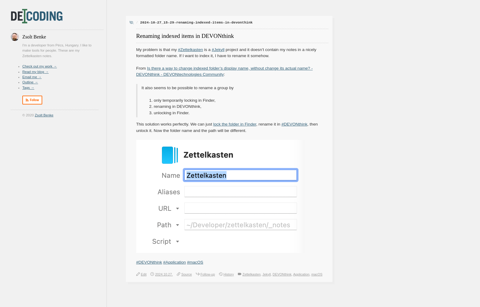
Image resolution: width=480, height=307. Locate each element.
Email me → (32, 77)
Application (301, 274)
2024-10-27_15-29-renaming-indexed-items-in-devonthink (196, 22)
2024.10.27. (164, 274)
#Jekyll (218, 49)
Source (186, 274)
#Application (174, 262)
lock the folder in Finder (235, 124)
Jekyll (266, 274)
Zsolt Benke (44, 115)
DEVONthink (282, 274)
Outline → (30, 82)
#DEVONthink (294, 124)
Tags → (28, 88)
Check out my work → (39, 66)
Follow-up (208, 274)
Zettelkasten (251, 274)
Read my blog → (35, 72)
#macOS (195, 262)
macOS (316, 274)
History (228, 274)
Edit (144, 274)
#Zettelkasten (190, 49)
